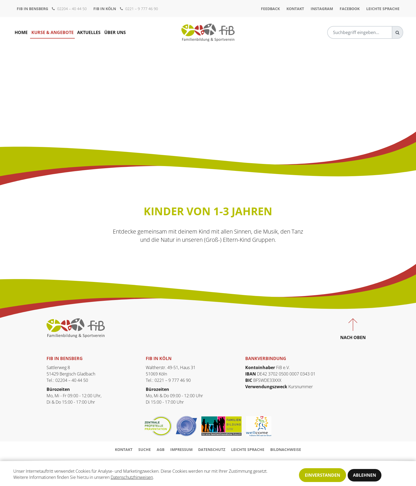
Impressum (181, 449)
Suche (144, 449)
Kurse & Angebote (52, 32)
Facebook (350, 8)
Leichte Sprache (383, 8)
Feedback (270, 8)
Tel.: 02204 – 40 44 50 (67, 380)
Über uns (115, 32)
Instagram (322, 8)
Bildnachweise (285, 449)
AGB (160, 449)
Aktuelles (89, 32)
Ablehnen (364, 475)
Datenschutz (211, 449)
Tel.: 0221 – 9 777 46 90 (168, 380)
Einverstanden (322, 475)
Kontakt (295, 8)
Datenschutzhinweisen (132, 478)
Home (21, 32)
